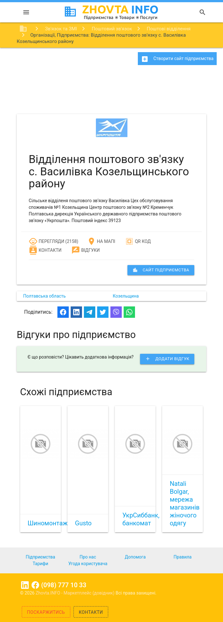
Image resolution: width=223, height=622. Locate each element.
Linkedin (25, 585)
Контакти (45, 250)
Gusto (83, 523)
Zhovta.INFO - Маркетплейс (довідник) (76, 592)
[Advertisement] (111, 91)
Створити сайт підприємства (177, 59)
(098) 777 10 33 (63, 585)
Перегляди (46, 241)
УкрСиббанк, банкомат (140, 519)
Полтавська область (44, 296)
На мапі (101, 241)
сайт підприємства (160, 270)
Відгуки (85, 250)
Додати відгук (167, 359)
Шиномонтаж (48, 523)
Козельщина (126, 296)
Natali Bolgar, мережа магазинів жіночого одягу (185, 503)
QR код (138, 241)
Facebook (35, 585)
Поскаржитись (46, 612)
